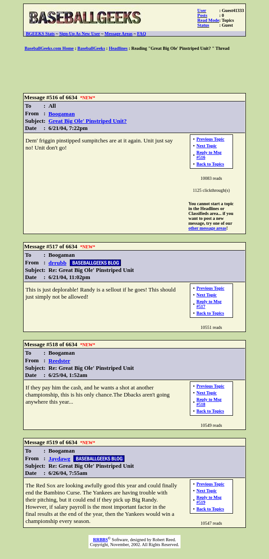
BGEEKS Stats (40, 33)
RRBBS (100, 539)
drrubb (57, 262)
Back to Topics (210, 164)
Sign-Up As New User (79, 33)
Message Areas (118, 33)
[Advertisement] (135, 72)
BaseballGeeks (91, 48)
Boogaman (61, 113)
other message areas (207, 228)
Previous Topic (211, 139)
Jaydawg (59, 458)
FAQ (141, 33)
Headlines (118, 48)
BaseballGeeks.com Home (49, 48)
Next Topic (207, 145)
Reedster (59, 360)
